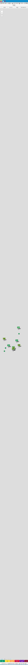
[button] (2, 10)
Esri (11, 659)
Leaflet (1, 659)
